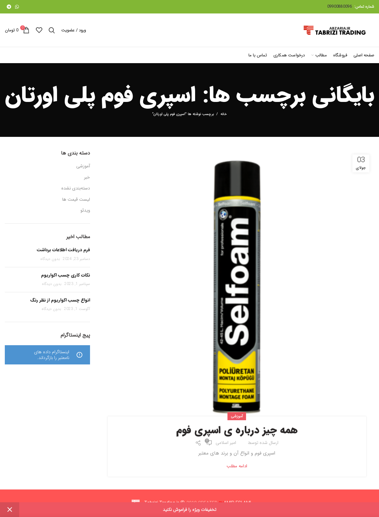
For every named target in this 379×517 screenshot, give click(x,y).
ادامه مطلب (237, 466)
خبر (87, 177)
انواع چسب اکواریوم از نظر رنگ (60, 300)
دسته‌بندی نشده (75, 188)
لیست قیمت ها (76, 199)
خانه (223, 114)
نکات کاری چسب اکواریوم (65, 275)
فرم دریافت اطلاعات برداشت (63, 249)
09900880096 (339, 7)
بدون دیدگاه (50, 259)
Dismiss (9, 509)
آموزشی (237, 416)
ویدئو (85, 210)
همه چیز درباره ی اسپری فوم (237, 430)
